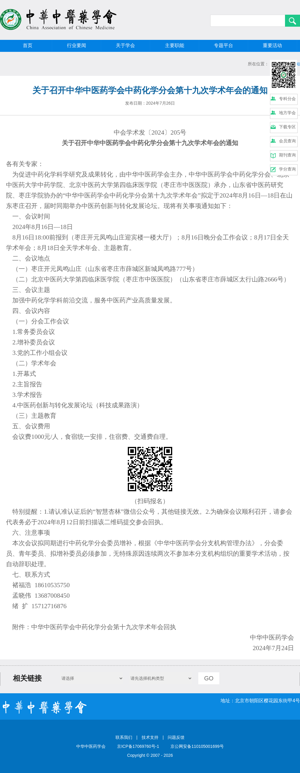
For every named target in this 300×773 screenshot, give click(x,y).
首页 (27, 45)
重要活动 (272, 45)
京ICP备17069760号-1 (138, 746)
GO (208, 678)
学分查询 (287, 169)
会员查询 (287, 140)
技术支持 (150, 737)
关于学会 (125, 45)
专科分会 (287, 98)
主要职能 (174, 45)
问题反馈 (176, 737)
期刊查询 (287, 155)
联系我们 (124, 737)
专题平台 (223, 45)
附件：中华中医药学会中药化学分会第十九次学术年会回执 (94, 627)
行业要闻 (76, 45)
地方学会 (287, 112)
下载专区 (287, 126)
